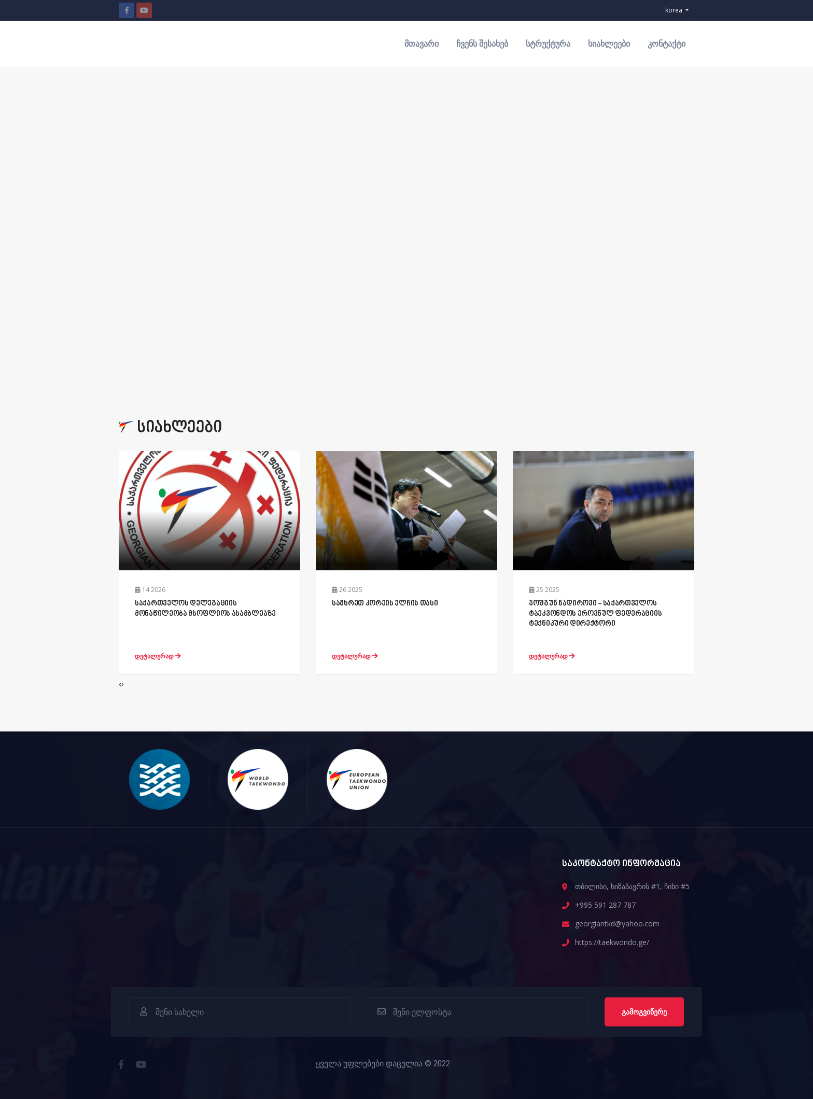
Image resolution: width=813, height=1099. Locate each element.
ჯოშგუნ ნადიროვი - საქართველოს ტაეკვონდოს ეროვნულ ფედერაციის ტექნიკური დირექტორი (595, 613)
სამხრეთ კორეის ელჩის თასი (385, 604)
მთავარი (421, 44)
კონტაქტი (666, 44)
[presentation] (120, 684)
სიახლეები (609, 44)
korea (674, 10)
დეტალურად (158, 656)
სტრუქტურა (548, 44)
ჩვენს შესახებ (482, 44)
